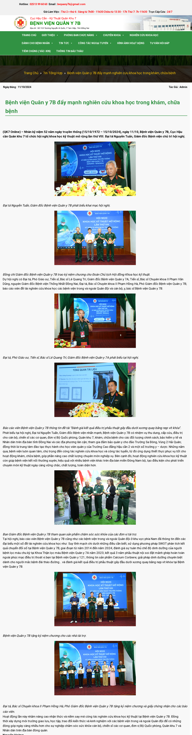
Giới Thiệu (50, 35)
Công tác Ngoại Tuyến (95, 43)
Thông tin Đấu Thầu (69, 51)
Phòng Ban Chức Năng (81, 35)
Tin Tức (66, 43)
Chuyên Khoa (113, 35)
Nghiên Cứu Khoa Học (144, 35)
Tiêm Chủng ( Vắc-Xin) (36, 51)
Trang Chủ (29, 35)
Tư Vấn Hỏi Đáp (160, 43)
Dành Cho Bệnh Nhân (37, 43)
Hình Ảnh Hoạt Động (130, 43)
